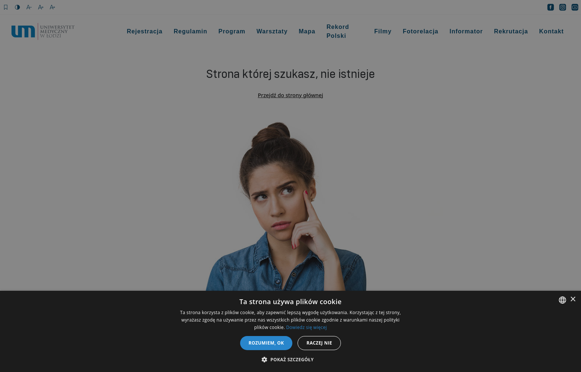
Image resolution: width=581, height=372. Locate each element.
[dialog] (290, 186)
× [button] (572, 299)
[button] (290, 359)
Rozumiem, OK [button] (266, 343)
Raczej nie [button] (319, 343)
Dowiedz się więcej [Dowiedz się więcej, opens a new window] (306, 327)
